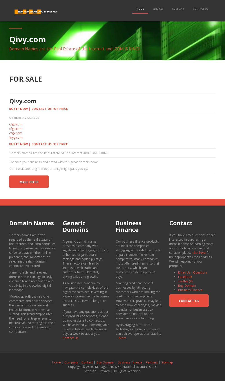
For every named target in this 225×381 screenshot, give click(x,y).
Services (158, 8)
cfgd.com (15, 124)
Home (140, 8)
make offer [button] (29, 182)
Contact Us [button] (189, 301)
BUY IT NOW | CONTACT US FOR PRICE (38, 109)
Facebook (185, 277)
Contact (87, 362)
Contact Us (200, 8)
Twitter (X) (185, 281)
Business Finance (190, 290)
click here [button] (199, 252)
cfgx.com (15, 133)
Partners (152, 362)
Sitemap (167, 362)
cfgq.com (15, 129)
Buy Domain (187, 285)
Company (178, 8)
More (122, 338)
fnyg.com (15, 137)
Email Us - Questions (193, 272)
